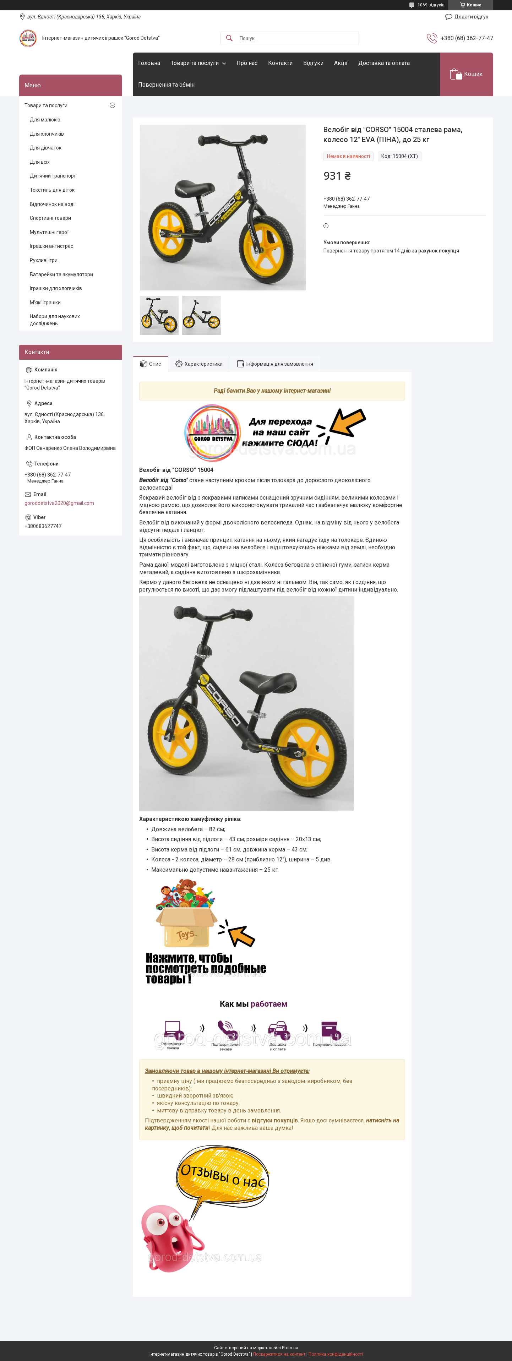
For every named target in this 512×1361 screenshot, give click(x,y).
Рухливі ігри (44, 260)
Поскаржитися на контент (279, 1354)
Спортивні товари (50, 218)
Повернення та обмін (166, 84)
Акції (341, 63)
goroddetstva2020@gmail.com (59, 503)
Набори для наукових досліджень (55, 320)
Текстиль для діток (52, 190)
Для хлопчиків (47, 134)
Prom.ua (290, 1347)
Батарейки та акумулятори (61, 274)
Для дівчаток (45, 148)
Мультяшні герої (49, 232)
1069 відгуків (431, 4)
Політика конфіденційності (336, 1354)
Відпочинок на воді (52, 204)
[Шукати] (229, 38)
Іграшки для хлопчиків (56, 288)
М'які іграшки (45, 302)
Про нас (246, 63)
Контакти (280, 63)
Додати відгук (471, 17)
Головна (149, 63)
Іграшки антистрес (51, 246)
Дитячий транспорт (53, 176)
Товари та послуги (195, 63)
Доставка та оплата (384, 63)
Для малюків (45, 120)
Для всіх (40, 162)
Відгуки (313, 63)
